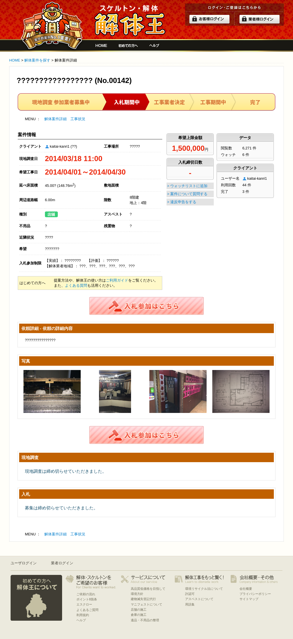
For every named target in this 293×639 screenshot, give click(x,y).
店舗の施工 (138, 609)
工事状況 (77, 119)
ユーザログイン (24, 563)
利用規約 (82, 615)
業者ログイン (62, 563)
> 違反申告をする (181, 202)
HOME (14, 60)
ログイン (209, 19)
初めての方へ (128, 45)
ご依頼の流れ (85, 594)
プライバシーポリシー (255, 594)
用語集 (190, 604)
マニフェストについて (146, 604)
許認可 (190, 594)
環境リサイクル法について (204, 588)
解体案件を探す (37, 60)
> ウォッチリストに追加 (187, 186)
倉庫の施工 (138, 614)
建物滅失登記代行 (143, 599)
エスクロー (84, 604)
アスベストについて (199, 599)
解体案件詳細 (55, 119)
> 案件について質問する (187, 194)
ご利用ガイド (117, 280)
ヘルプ (154, 45)
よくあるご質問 (87, 610)
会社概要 (245, 588)
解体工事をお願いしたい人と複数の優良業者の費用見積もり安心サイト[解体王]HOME (101, 45)
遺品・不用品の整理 (145, 620)
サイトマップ (248, 599)
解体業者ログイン (259, 19)
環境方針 (137, 594)
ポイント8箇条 (86, 599)
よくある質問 (76, 285)
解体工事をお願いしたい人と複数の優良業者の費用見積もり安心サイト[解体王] (130, 20)
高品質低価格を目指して (148, 588)
